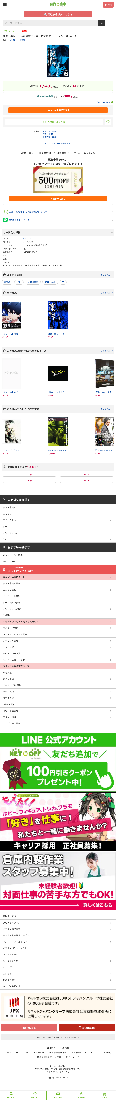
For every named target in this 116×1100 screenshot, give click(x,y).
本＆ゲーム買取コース (14, 577)
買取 (109, 4)
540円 (29, 480)
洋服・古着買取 (10, 710)
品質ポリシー (11, 1052)
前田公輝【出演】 (50, 131)
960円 (87, 480)
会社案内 (51, 1047)
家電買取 (7, 672)
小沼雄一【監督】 (17, 40)
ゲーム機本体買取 (11, 602)
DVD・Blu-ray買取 (12, 608)
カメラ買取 (8, 678)
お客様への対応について (84, 1052)
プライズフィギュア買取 (15, 634)
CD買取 (6, 615)
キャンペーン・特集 (13, 555)
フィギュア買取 (10, 627)
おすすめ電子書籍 (11, 928)
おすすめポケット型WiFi (15, 948)
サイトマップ (72, 1057)
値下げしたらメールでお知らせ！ (58, 143)
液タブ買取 (8, 691)
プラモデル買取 (10, 640)
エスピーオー (28, 238)
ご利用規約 (105, 1052)
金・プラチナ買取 (11, 723)
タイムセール (9, 561)
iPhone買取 (9, 704)
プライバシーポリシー (33, 1052)
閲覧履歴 (81, 1097)
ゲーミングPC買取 (12, 685)
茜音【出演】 (48, 134)
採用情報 (64, 1047)
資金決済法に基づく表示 (49, 1057)
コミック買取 (9, 589)
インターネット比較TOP (15, 941)
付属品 (7, 282)
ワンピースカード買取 (14, 659)
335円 (87, 474)
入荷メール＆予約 (56, 121)
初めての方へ (9, 979)
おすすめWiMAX (11, 954)
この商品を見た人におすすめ (60, 409)
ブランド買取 (9, 717)
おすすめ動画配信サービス (16, 935)
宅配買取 (31, 1027)
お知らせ (7, 973)
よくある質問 (60, 275)
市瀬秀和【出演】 (50, 136)
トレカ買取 (8, 647)
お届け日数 (32, 282)
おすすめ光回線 (10, 960)
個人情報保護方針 (58, 1052)
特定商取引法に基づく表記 (58, 1071)
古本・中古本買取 (11, 583)
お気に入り (35, 1097)
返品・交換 (50, 282)
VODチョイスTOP (11, 922)
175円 (29, 474)
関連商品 (60, 293)
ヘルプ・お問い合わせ (14, 986)
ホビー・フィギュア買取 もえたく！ (20, 621)
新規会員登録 (89, 1027)
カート (104, 1097)
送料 (19, 282)
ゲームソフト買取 (11, 596)
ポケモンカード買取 (13, 653)
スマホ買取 (8, 697)
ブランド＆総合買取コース (16, 666)
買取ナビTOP (9, 916)
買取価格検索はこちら (58, 14)
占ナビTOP (8, 967)
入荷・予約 (58, 1097)
